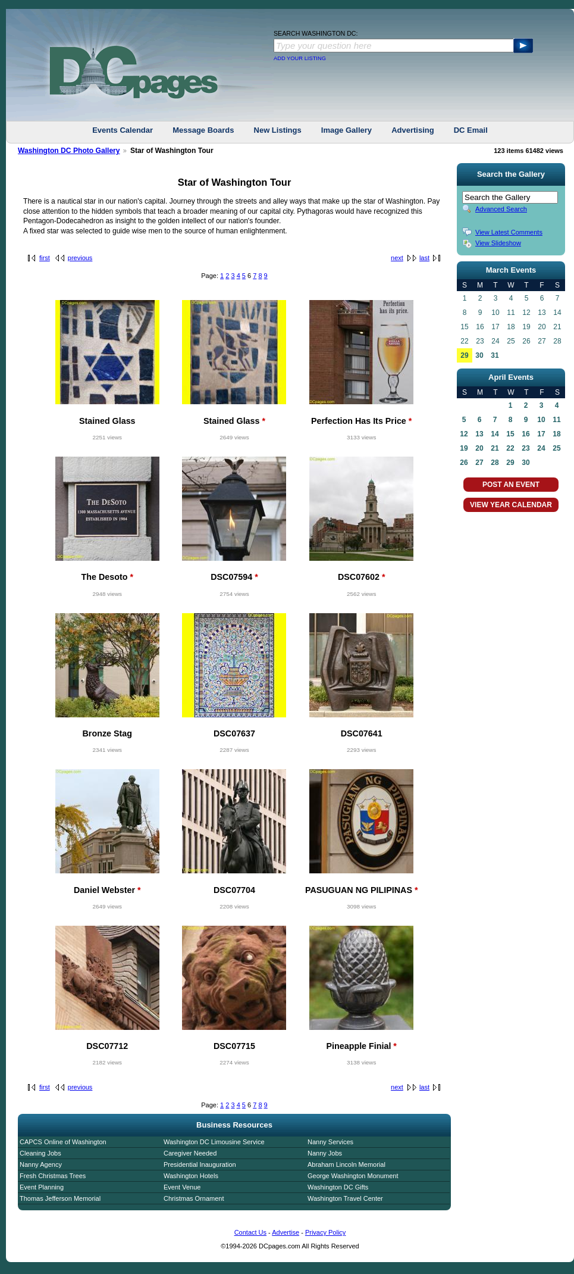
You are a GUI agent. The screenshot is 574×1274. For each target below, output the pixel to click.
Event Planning (42, 1187)
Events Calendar (122, 130)
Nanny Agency (41, 1164)
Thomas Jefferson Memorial (60, 1198)
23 (525, 448)
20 (479, 448)
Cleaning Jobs (40, 1153)
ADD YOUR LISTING (300, 58)
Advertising (412, 130)
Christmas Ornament (194, 1198)
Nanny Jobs (325, 1153)
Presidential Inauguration (200, 1164)
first (44, 257)
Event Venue (182, 1187)
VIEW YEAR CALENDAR (511, 505)
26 (464, 462)
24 (541, 448)
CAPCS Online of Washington (63, 1141)
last (424, 257)
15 (510, 434)
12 (464, 434)
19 (464, 448)
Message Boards (203, 130)
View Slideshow (498, 242)
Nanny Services (330, 1141)
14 (494, 434)
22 (510, 448)
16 (525, 434)
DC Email (471, 130)
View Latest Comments (508, 232)
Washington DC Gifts (338, 1187)
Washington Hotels (191, 1175)
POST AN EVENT (511, 484)
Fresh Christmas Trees (53, 1175)
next (397, 257)
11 (556, 420)
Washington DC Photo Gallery (69, 150)
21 (494, 448)
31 (494, 355)
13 (479, 434)
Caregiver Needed (190, 1153)
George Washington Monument (353, 1175)
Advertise (285, 1232)
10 (541, 420)
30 (479, 355)
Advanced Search (501, 209)
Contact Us (250, 1232)
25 (556, 448)
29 (464, 355)
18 (556, 434)
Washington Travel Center (345, 1198)
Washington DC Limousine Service (214, 1141)
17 (541, 434)
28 (494, 462)
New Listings (278, 130)
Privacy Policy (325, 1232)
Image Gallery (346, 130)
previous (80, 257)
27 (479, 462)
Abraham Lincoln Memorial (346, 1164)
